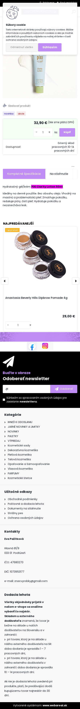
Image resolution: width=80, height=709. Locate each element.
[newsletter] (63, 389)
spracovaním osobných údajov (42, 398)
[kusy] (43, 132)
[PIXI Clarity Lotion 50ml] (40, 70)
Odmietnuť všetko (21, 47)
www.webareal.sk (55, 705)
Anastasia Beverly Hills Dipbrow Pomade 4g (36, 298)
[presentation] (4, 281)
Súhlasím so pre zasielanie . (37, 399)
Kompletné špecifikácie (24, 174)
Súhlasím (49, 47)
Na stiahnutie (59, 174)
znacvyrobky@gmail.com (31, 581)
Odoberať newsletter (26, 379)
